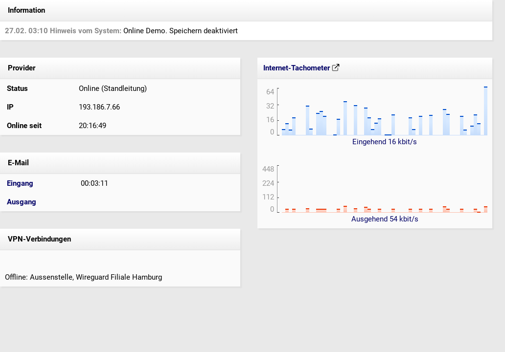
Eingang (20, 183)
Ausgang (21, 202)
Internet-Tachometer (301, 68)
